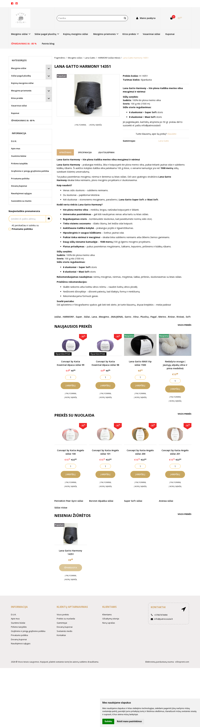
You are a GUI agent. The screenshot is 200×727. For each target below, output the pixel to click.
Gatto (128, 316)
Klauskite (171, 133)
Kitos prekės (17, 98)
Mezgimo (104, 316)
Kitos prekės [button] (129, 34)
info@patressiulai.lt (162, 618)
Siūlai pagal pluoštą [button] (45, 34)
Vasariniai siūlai (151, 34)
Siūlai (87, 316)
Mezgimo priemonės (21, 90)
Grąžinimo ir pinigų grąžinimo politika (30, 171)
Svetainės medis (64, 631)
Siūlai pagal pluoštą (21, 75)
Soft (188, 316)
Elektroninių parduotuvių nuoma (159, 662)
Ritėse (171, 316)
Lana (94, 316)
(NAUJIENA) (117, 316)
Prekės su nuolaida (66, 618)
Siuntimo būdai (18, 156)
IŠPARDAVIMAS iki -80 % (24, 43)
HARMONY (68, 316)
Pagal (153, 316)
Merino (162, 316)
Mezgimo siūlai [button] (19, 34)
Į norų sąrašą (95, 125)
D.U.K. (14, 141)
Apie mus (15, 148)
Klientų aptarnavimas (72, 607)
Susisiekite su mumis (21, 200)
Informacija (19, 607)
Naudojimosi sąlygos (21, 193)
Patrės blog (48, 43)
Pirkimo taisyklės (19, 163)
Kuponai (170, 34)
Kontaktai (61, 635)
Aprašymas (65, 152)
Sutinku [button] (108, 721)
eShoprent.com (182, 662)
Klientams (109, 607)
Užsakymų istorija (110, 618)
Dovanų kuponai (19, 185)
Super (79, 316)
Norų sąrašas (108, 622)
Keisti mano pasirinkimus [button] (129, 721)
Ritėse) (180, 316)
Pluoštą (144, 316)
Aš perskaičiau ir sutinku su (25, 227)
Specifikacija (85, 152)
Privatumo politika (20, 178)
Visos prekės (184, 325)
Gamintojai (62, 622)
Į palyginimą (80, 125)
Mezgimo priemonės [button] (104, 34)
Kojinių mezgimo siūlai (75, 34)
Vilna (136, 316)
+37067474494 (159, 614)
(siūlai (57, 316)
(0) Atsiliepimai (106, 152)
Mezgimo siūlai (18, 68)
